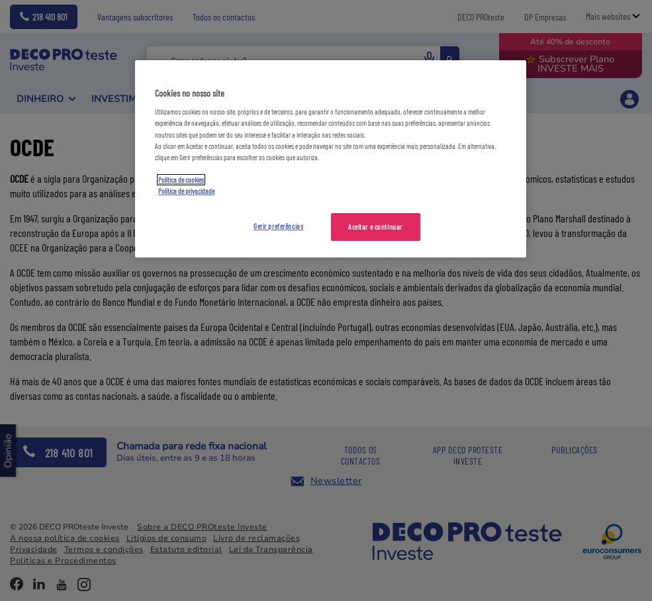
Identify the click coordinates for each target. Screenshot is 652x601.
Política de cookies (181, 179)
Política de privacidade (186, 191)
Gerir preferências (278, 226)
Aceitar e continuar (375, 226)
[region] (330, 158)
